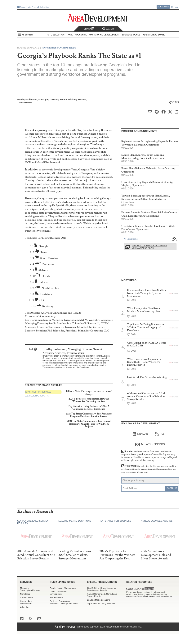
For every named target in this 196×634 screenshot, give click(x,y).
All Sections (27, 35)
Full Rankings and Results (66, 313)
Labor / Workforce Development (58, 592)
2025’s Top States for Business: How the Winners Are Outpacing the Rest (89, 400)
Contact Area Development (26, 602)
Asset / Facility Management (63, 588)
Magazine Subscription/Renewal (30, 589)
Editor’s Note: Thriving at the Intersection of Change (88, 393)
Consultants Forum (29, 7)
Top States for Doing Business (101, 603)
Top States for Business (59, 47)
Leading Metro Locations (98, 600)
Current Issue (26, 597)
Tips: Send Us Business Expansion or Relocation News (149, 247)
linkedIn (140, 434)
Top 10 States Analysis (38, 313)
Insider (149, 456)
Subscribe (163, 7)
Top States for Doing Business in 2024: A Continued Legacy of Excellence (88, 407)
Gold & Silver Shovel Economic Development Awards (101, 589)
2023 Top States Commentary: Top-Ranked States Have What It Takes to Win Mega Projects (89, 424)
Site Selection (56, 597)
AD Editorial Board (154, 35)
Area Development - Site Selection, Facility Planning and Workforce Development (98, 18)
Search (108, 28)
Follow (88, 28)
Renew (174, 7)
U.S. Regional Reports (37, 396)
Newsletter (25, 594)
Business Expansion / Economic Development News (64, 602)
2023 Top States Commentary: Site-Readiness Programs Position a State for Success (89, 415)
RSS (160, 434)
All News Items (131, 239)
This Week (149, 469)
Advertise (44, 7)
